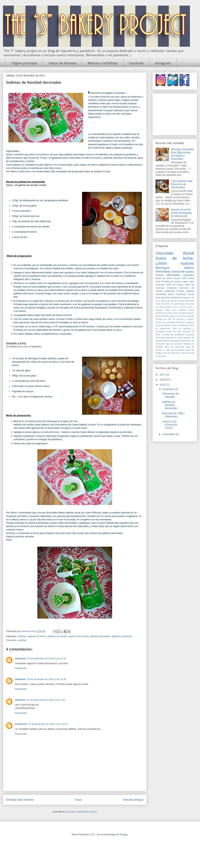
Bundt (188, 253)
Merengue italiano (175, 268)
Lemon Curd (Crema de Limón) (169, 424)
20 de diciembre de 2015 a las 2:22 (46, 700)
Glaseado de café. (164, 313)
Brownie (168, 307)
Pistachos (180, 322)
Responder (21, 668)
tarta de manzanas (174, 347)
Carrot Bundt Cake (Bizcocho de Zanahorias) (182, 184)
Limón (161, 263)
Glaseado (11, 640)
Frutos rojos (170, 310)
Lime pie (177, 313)
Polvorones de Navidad (170, 395)
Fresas (160, 275)
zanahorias (176, 297)
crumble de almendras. (173, 334)
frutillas (180, 291)
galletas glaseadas (100, 636)
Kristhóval (21, 724)
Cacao (176, 278)
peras (191, 294)
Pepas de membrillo (165, 322)
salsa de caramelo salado (177, 344)
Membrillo (160, 316)
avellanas (172, 288)
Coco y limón (179, 307)
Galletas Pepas (186, 310)
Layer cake (188, 281)
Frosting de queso (171, 281)
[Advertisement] (175, 113)
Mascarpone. (188, 313)
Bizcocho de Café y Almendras (173, 415)
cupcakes (188, 275)
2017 (163, 374)
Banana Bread (178, 301)
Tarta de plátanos (180, 325)
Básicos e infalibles (103, 63)
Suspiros (190, 322)
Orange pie (161, 319)
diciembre (169, 389)
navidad (22, 640)
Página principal (24, 63)
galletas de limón (37, 636)
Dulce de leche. (175, 258)
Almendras (163, 271)
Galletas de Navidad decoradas (169, 405)
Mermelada (173, 275)
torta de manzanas (172, 353)
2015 (163, 384)
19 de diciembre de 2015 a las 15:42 (46, 679)
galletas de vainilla (57, 636)
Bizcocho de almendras (172, 304)
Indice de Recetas (62, 63)
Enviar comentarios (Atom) (82, 811)
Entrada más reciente (20, 799)
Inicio (78, 799)
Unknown (20, 658)
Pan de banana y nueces (181, 319)
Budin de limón (164, 278)
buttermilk (169, 291)
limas (170, 294)
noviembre (169, 434)
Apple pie (165, 301)
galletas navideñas (122, 636)
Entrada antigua (133, 799)
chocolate (164, 253)
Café (183, 278)
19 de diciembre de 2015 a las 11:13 (46, 658)
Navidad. (190, 316)
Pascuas (160, 284)
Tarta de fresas (174, 284)
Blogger (124, 834)
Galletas (21, 636)
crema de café (173, 331)
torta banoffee (178, 350)
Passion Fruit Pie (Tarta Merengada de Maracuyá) (181, 212)
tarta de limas (163, 297)
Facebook (136, 63)
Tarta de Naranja (163, 325)
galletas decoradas (79, 636)
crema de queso (182, 271)
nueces (187, 263)
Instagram (163, 63)
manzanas (181, 294)
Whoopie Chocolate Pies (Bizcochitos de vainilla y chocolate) (182, 154)
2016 (163, 379)
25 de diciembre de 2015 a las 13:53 (47, 724)
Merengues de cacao (175, 316)
